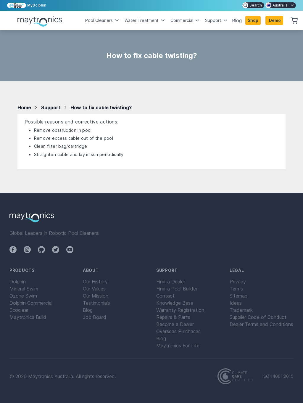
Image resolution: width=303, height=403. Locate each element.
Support (50, 107)
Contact (165, 296)
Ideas (236, 303)
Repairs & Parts (173, 317)
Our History (95, 282)
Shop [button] (253, 20)
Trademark (241, 310)
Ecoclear (18, 310)
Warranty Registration (180, 310)
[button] (274, 20)
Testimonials (96, 303)
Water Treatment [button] (145, 20)
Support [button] (216, 20)
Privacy (238, 282)
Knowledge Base (174, 303)
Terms (236, 289)
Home (24, 107)
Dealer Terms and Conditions (261, 324)
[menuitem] (253, 5)
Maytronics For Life (177, 346)
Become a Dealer (175, 324)
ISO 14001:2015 (278, 376)
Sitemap (238, 296)
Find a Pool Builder (176, 289)
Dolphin (17, 282)
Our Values (94, 289)
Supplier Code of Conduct (258, 317)
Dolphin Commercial (30, 303)
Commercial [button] (185, 20)
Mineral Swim (23, 289)
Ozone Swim (23, 296)
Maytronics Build (27, 317)
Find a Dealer (170, 282)
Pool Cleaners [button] (102, 20)
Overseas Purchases (178, 331)
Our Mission (95, 296)
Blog (237, 20)
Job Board (94, 317)
